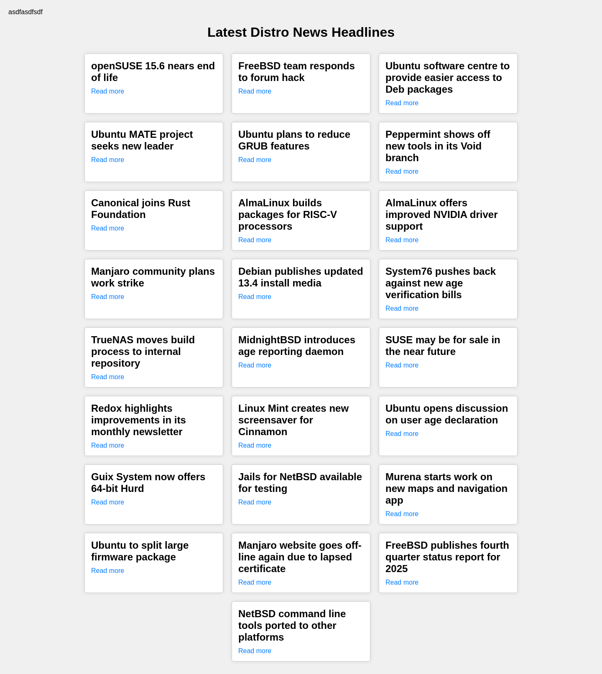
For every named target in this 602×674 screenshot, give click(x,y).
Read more (107, 91)
